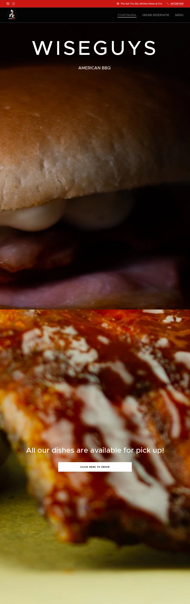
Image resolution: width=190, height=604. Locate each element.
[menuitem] (130, 15)
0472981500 (177, 3)
